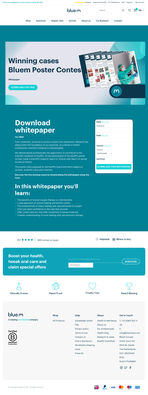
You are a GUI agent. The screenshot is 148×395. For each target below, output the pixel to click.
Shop (28, 21)
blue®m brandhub (106, 341)
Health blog (103, 333)
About (100, 315)
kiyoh (55, 240)
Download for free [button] (23, 87)
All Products (59, 321)
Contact (118, 21)
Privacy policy (82, 329)
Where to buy (121, 239)
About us (86, 21)
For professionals (105, 329)
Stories (72, 21)
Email (102, 136)
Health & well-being (106, 321)
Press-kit (79, 353)
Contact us (80, 337)
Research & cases (105, 337)
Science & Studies (99, 2)
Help (77, 315)
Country (99, 150)
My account (140, 2)
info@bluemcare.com (130, 333)
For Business (102, 21)
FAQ (123, 2)
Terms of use (81, 333)
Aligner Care (57, 21)
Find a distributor (83, 341)
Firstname (100, 126)
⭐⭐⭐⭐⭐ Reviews (83, 2)
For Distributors (114, 2)
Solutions (41, 21)
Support (129, 2)
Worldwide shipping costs (85, 347)
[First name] (113, 129)
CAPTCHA (100, 159)
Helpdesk (102, 239)
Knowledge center (84, 321)
